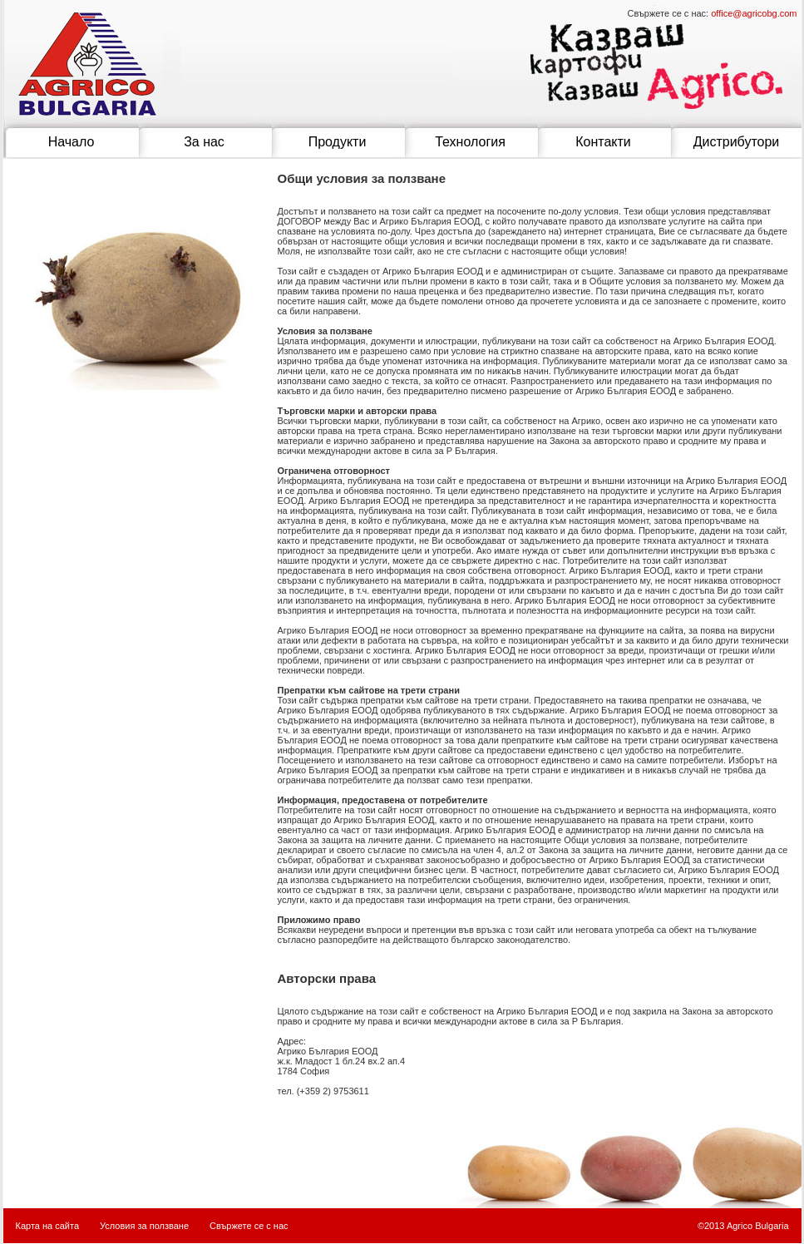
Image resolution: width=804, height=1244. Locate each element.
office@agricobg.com (754, 13)
